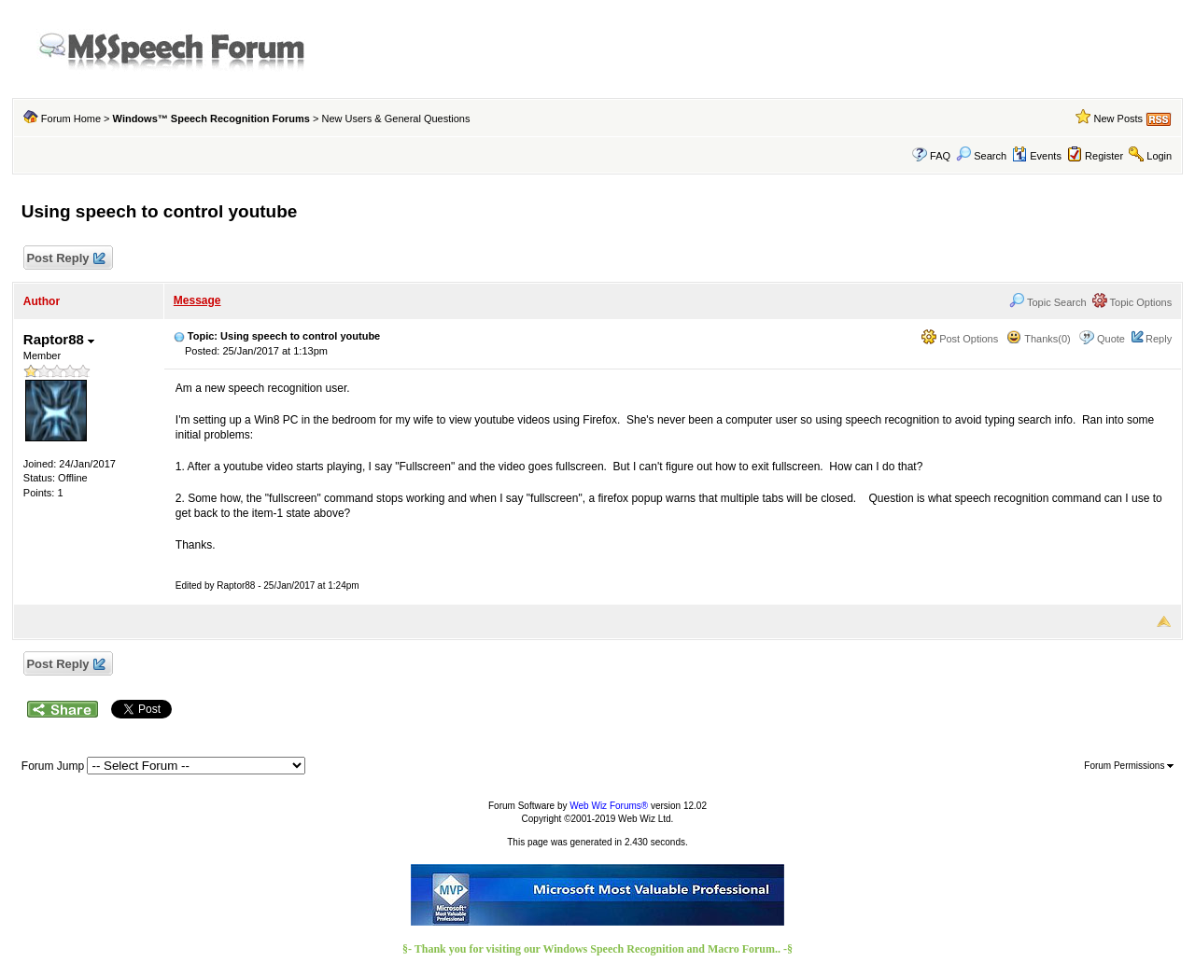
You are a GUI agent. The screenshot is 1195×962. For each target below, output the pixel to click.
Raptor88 (58, 339)
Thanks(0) (1038, 338)
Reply (1159, 338)
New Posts (1119, 118)
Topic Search (1047, 302)
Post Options (959, 338)
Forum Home (71, 118)
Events (1036, 155)
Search (981, 155)
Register (1104, 155)
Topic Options (1132, 302)
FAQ (940, 155)
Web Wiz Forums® (608, 806)
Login (1159, 155)
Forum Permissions (1129, 765)
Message (197, 300)
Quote (1111, 338)
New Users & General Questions (396, 118)
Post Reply (65, 259)
